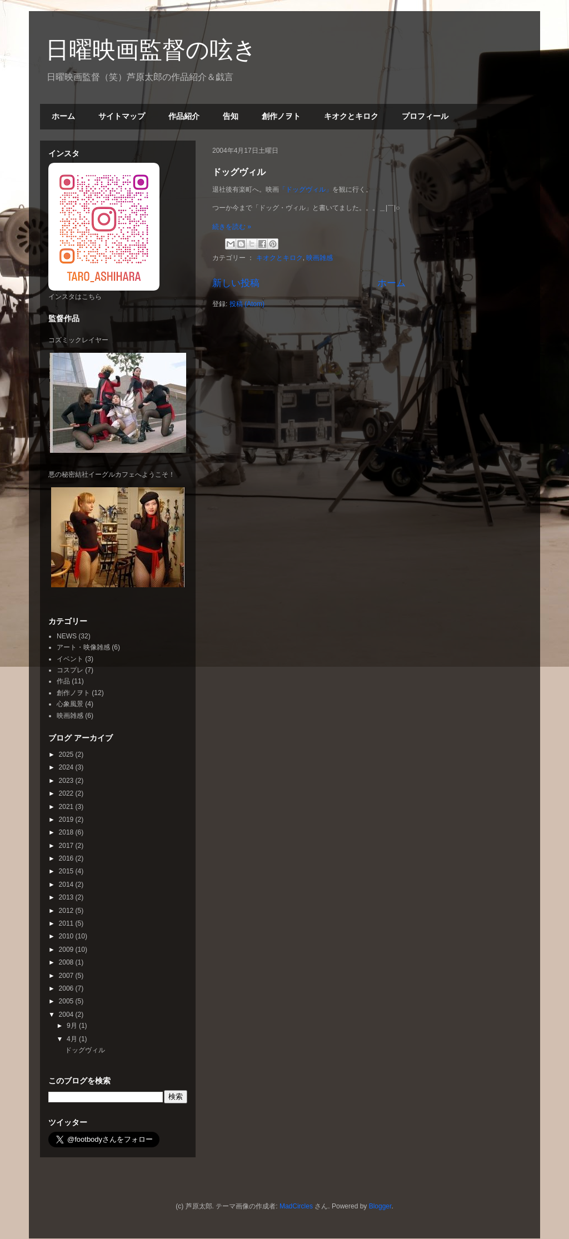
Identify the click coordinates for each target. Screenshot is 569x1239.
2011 (67, 923)
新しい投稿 (235, 283)
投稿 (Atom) (246, 304)
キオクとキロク (351, 116)
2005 (67, 1001)
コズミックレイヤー (78, 340)
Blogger (380, 1206)
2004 (67, 1014)
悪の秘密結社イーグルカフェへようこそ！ (111, 474)
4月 (73, 1039)
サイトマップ (121, 116)
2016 (67, 858)
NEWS (67, 636)
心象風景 (70, 704)
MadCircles (296, 1206)
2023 (67, 781)
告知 (230, 116)
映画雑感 (319, 258)
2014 (67, 884)
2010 (67, 936)
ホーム (63, 116)
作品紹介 (183, 116)
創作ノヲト (281, 116)
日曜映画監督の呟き (151, 50)
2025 (67, 754)
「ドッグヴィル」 (305, 189)
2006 (67, 988)
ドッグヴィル (239, 172)
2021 (67, 807)
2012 (67, 911)
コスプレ (70, 670)
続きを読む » (231, 227)
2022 (67, 793)
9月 (73, 1026)
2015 (67, 871)
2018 (67, 832)
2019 (67, 819)
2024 (67, 767)
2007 (67, 976)
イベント (70, 659)
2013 (67, 897)
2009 (67, 949)
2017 (67, 846)
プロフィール (425, 116)
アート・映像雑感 (83, 647)
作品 (63, 681)
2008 (67, 962)
